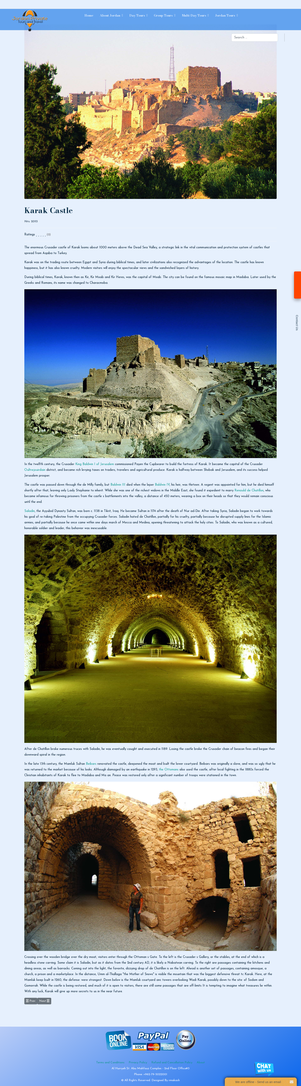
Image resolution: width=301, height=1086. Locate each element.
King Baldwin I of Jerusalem (94, 464)
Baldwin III (117, 484)
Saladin (29, 511)
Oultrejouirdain (34, 470)
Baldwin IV (162, 484)
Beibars (91, 764)
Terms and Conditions (110, 1062)
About (201, 1062)
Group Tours (163, 15)
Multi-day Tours (194, 15)
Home (88, 15)
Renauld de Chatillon (249, 490)
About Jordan (110, 15)
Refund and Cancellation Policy (171, 1062)
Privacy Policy (138, 1062)
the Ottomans (168, 769)
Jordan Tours (225, 15)
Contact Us (297, 323)
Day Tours (137, 15)
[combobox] (254, 38)
